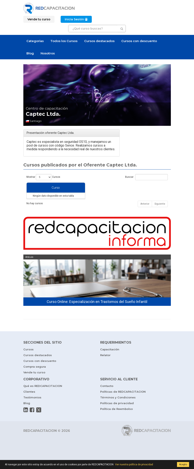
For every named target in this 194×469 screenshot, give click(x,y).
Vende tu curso (34, 380)
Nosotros (48, 53)
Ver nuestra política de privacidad (134, 464)
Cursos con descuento (139, 41)
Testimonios (32, 405)
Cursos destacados (99, 41)
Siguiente (159, 212)
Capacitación (109, 357)
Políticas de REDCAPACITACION (123, 399)
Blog (30, 53)
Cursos (28, 357)
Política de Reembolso (116, 417)
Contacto (106, 394)
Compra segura (34, 374)
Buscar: (146, 177)
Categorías (35, 41)
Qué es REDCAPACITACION (42, 394)
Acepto (183, 464)
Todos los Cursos (63, 41)
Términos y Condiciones (118, 405)
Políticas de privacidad (117, 411)
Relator (105, 363)
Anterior (144, 212)
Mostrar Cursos (43, 177)
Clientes (29, 399)
